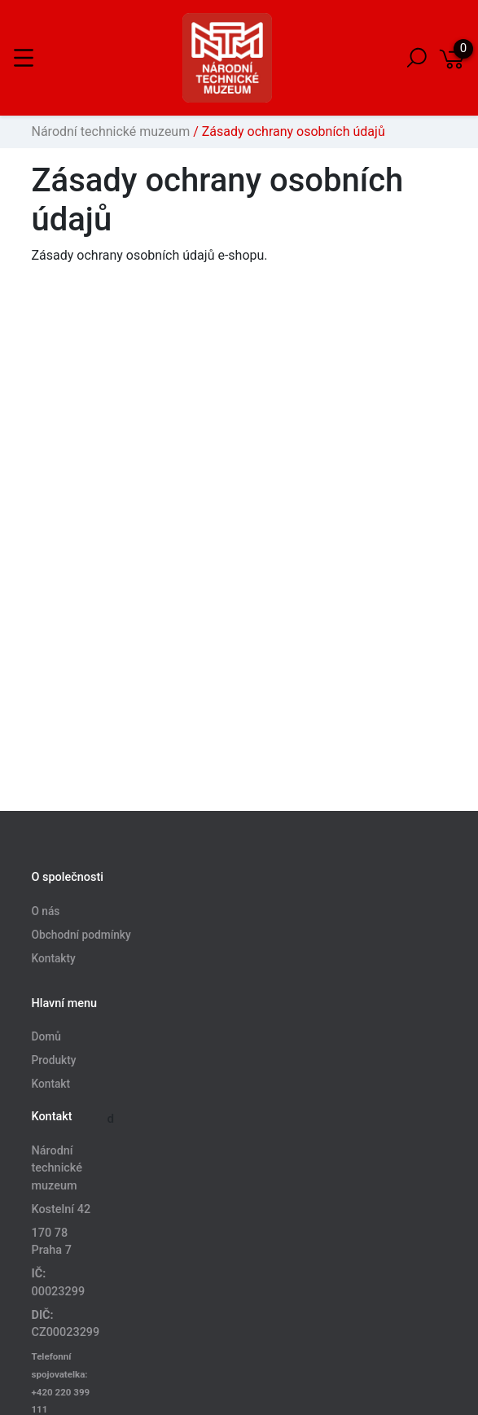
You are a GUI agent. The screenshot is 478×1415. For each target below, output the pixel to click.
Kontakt (51, 1084)
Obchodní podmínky (81, 934)
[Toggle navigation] (23, 58)
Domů (46, 1037)
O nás (46, 911)
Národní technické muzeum (111, 131)
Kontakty (54, 958)
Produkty (54, 1060)
